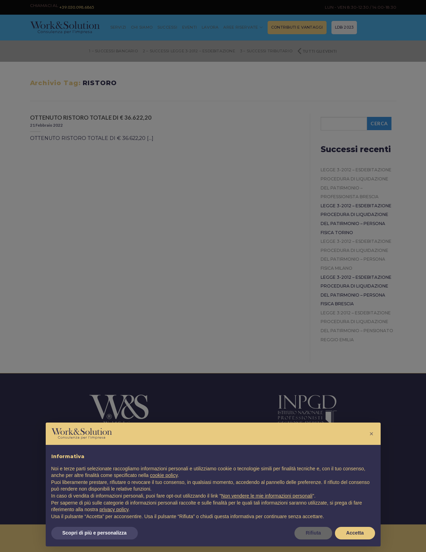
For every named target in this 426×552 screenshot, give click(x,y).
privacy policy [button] (113, 509)
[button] (371, 433)
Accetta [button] (355, 533)
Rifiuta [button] (313, 533)
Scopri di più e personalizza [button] (94, 533)
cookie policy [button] (164, 475)
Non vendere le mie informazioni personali (266, 496)
